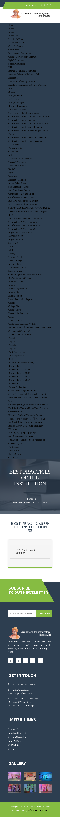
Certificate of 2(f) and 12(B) (21, 194)
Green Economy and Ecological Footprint (27, 394)
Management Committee (19, 53)
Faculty (11, 253)
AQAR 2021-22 (15, 236)
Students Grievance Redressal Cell (24, 74)
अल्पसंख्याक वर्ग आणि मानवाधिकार (23, 433)
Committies (13, 50)
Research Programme (18, 106)
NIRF (11, 246)
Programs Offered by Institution (22, 81)
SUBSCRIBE (43, 613)
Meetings (12, 176)
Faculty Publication (17, 387)
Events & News (15, 454)
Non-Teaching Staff (17, 267)
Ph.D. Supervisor (16, 355)
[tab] (30, 551)
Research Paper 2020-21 (19, 380)
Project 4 (12, 348)
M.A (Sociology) (16, 102)
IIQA (10, 215)
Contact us (13, 457)
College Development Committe (23, 57)
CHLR (11, 317)
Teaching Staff (15, 257)
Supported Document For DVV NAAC (26, 218)
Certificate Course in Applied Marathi (25, 127)
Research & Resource (18, 313)
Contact (12, 749)
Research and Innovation (19, 334)
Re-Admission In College (19, 278)
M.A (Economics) (16, 95)
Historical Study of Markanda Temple (25, 415)
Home (11, 25)
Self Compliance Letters (19, 190)
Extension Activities (17, 166)
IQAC (11, 173)
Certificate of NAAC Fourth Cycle (24, 225)
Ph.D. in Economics (17, 109)
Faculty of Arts (15, 148)
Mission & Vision (16, 43)
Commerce (13, 151)
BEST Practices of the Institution (23, 201)
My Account (30, 5)
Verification (13, 447)
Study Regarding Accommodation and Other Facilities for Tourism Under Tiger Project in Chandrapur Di (28, 408)
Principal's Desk (15, 39)
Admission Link (15, 282)
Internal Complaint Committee (22, 71)
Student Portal (14, 450)
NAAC (11, 169)
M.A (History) (14, 99)
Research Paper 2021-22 (19, 383)
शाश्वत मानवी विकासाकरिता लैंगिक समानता (26, 419)
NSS (10, 155)
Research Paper (15, 366)
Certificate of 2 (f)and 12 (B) (21, 197)
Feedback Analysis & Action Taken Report (27, 211)
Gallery (11, 303)
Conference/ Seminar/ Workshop (23, 324)
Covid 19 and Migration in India (23, 390)
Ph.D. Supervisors (16, 352)
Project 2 (12, 341)
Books (11, 359)
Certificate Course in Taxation (22, 120)
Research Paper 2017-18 (19, 369)
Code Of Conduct (16, 46)
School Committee (16, 64)
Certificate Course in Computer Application (28, 123)
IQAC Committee (16, 60)
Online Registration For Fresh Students (26, 275)
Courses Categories (17, 737)
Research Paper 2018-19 (19, 373)
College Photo (14, 306)
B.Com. (12, 92)
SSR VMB (13, 243)
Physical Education (17, 162)
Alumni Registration (17, 289)
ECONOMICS (15, 320)
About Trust (13, 36)
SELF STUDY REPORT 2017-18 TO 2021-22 (29, 208)
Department (13, 144)
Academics (13, 78)
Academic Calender (17, 180)
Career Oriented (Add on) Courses (23, 113)
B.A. (10, 88)
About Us (12, 28)
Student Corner (15, 271)
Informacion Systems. (38, 810)
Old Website (14, 745)
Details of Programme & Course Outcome (27, 85)
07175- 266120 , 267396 (21, 684)
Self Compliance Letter (18, 187)
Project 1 (12, 338)
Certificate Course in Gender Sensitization (27, 137)
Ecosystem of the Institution (21, 159)
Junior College (15, 264)
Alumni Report (15, 296)
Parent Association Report (20, 299)
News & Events (15, 741)
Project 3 (12, 345)
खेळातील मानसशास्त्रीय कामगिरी (21, 436)
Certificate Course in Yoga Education (25, 141)
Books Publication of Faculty (21, 362)
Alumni (11, 285)
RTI (10, 67)
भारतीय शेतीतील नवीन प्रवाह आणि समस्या (25, 422)
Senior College (15, 260)
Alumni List (13, 292)
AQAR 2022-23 (15, 239)
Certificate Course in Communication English (29, 116)
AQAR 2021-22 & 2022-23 (20, 232)
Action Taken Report (17, 183)
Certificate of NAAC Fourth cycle (23, 222)
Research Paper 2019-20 (19, 376)
